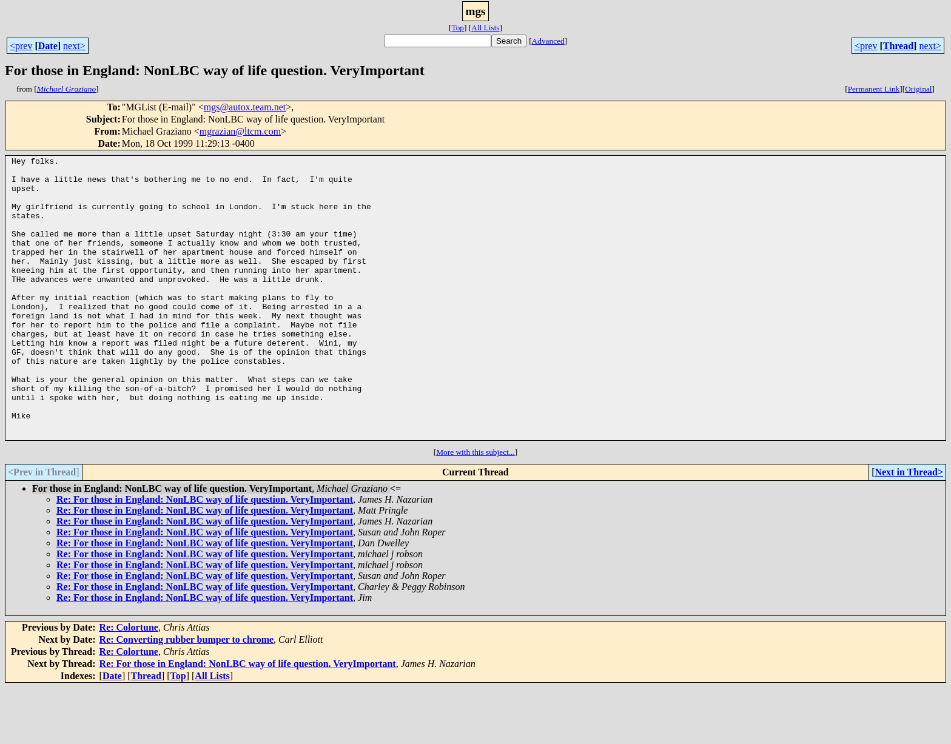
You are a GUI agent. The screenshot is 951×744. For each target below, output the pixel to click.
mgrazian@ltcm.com (240, 131)
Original (918, 88)
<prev (21, 46)
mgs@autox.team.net (245, 107)
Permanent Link (874, 88)
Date (48, 46)
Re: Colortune (128, 684)
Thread (898, 46)
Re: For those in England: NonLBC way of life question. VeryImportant (204, 556)
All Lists (485, 27)
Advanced (548, 40)
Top (457, 27)
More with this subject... (475, 508)
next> (74, 46)
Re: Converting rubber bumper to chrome (186, 696)
